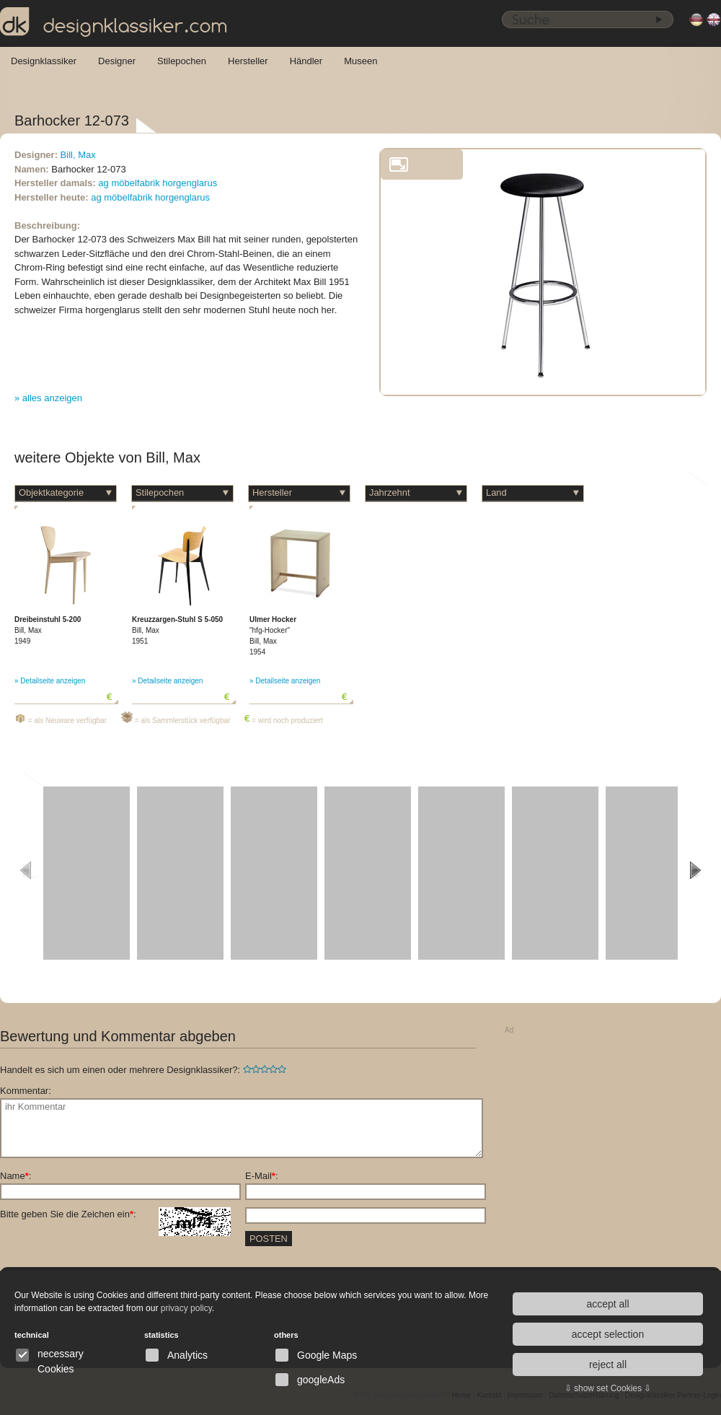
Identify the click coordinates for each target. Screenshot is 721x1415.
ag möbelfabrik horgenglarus (157, 183)
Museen (360, 61)
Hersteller (248, 61)
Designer (117, 61)
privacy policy (186, 1308)
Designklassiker (43, 61)
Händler (306, 61)
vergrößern (398, 164)
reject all (608, 1364)
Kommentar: (25, 1090)
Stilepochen (181, 61)
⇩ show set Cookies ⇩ (608, 1388)
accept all (607, 1304)
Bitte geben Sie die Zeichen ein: (115, 1214)
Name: (15, 1175)
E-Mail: (261, 1175)
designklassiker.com (114, 22)
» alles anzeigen (48, 398)
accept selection (608, 1334)
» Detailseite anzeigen (49, 681)
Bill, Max (78, 154)
